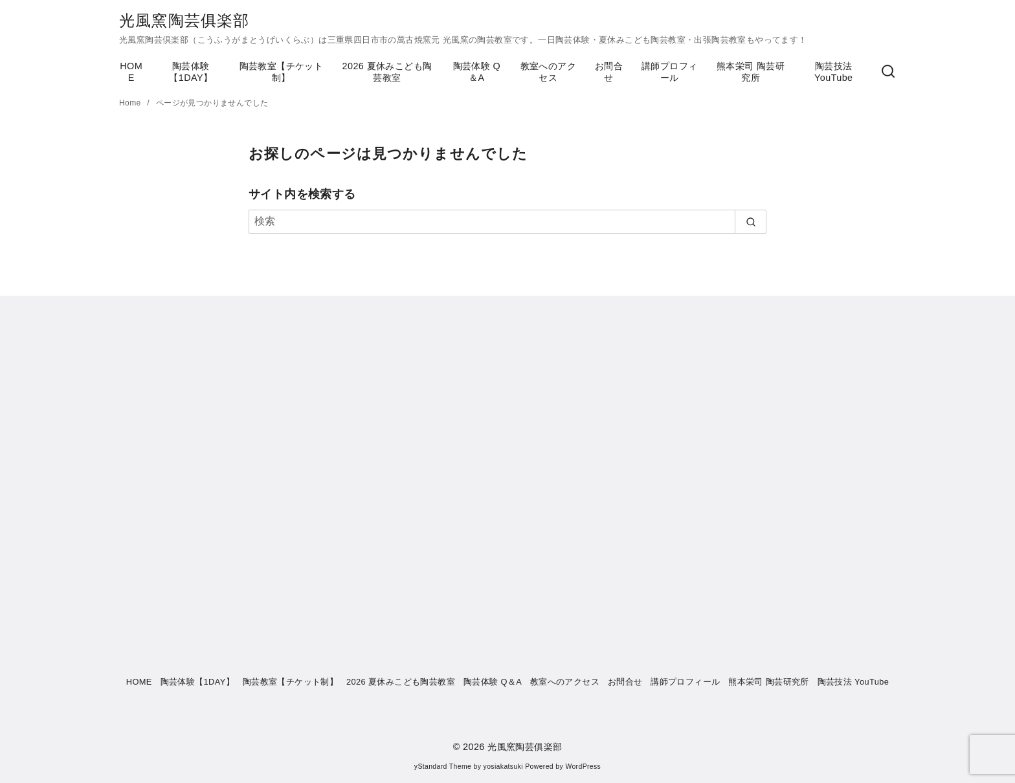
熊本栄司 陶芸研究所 (751, 72)
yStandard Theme (442, 766)
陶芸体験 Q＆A (477, 72)
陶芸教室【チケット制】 (282, 72)
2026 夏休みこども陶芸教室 (387, 72)
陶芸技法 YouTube (833, 72)
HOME (131, 72)
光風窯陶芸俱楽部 (184, 20)
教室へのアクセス (548, 72)
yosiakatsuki (503, 766)
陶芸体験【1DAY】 (190, 72)
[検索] (888, 71)
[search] (750, 221)
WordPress (583, 766)
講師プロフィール (669, 72)
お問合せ (609, 72)
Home (131, 102)
